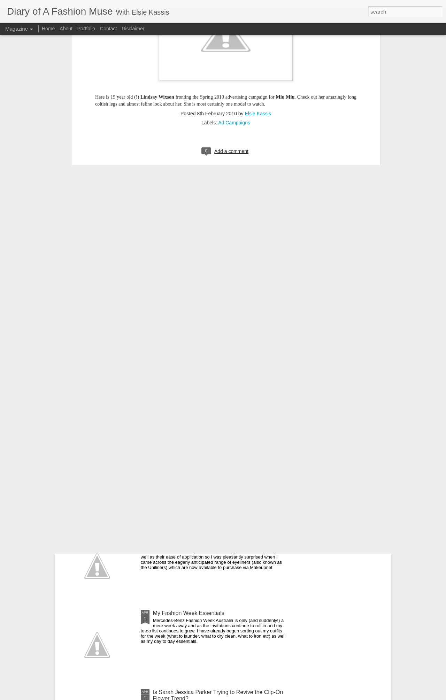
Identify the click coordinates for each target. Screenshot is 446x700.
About (67, 28)
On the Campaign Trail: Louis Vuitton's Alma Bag (213, 376)
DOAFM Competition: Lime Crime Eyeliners (207, 534)
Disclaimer (133, 28)
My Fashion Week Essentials (188, 613)
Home (48, 28)
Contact (108, 28)
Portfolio (87, 28)
